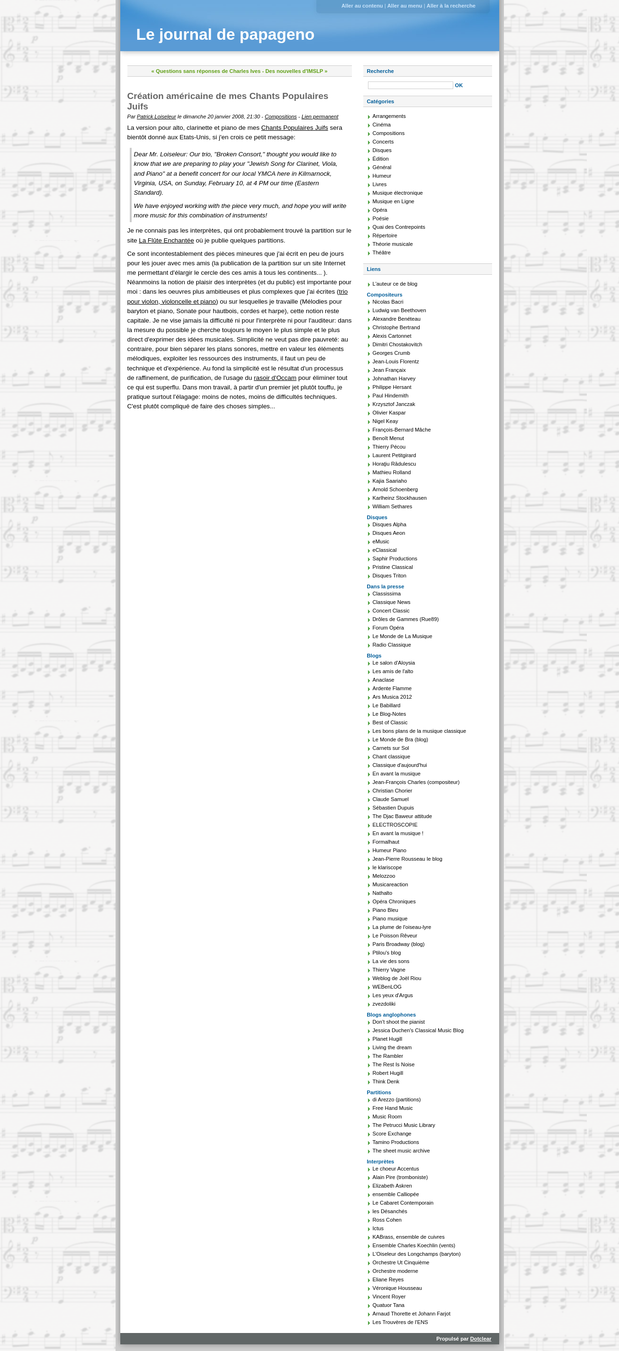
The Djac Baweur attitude (402, 816)
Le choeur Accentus (396, 1168)
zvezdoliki (384, 1004)
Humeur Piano (390, 850)
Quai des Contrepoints (399, 227)
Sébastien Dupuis (393, 808)
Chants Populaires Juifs (294, 127)
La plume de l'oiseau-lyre (402, 927)
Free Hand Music (393, 1108)
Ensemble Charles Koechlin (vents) (414, 1245)
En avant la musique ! (398, 833)
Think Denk (386, 1081)
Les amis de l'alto (393, 671)
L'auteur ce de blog (395, 284)
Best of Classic (390, 722)
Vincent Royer (389, 1296)
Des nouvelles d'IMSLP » (296, 71)
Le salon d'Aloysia (394, 663)
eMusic (381, 541)
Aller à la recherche (451, 6)
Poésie (381, 218)
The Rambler (388, 1056)
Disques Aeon (389, 533)
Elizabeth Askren (392, 1186)
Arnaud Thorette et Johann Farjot (412, 1313)
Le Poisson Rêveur (395, 935)
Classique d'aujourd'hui (400, 765)
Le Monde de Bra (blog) (401, 739)
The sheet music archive (401, 1150)
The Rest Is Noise (394, 1064)
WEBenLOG (387, 987)
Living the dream (392, 1047)
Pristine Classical (393, 567)
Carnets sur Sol (391, 748)
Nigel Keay (385, 421)
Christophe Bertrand (396, 327)
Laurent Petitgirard (394, 455)
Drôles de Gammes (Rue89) (406, 619)
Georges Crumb (392, 353)
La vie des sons (391, 961)
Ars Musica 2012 (392, 697)
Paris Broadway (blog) (399, 944)
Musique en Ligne (393, 201)
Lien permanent (320, 116)
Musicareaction (390, 884)
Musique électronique (398, 193)
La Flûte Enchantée (166, 240)
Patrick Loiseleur (156, 116)
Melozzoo (384, 876)
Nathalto (383, 893)
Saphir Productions (395, 558)
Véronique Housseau (397, 1288)
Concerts (383, 141)
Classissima (387, 593)
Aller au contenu (362, 6)
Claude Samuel (391, 799)
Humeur (382, 176)
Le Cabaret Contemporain (403, 1203)
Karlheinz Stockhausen (400, 498)
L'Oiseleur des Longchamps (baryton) (417, 1254)
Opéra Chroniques (394, 901)
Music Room (387, 1116)
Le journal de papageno (225, 34)
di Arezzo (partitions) (397, 1099)
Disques (382, 150)
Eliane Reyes (388, 1279)
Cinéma (382, 124)
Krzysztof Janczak (394, 404)
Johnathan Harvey (394, 378)
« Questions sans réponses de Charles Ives (206, 71)
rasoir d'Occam (275, 377)
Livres (380, 184)
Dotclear (481, 1339)
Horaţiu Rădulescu (394, 464)
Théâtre (382, 252)
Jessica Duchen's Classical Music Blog (418, 1030)
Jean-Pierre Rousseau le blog (407, 859)
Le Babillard (387, 705)
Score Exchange (392, 1133)
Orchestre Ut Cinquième (401, 1262)
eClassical (385, 550)
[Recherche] (410, 85)
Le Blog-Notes (389, 714)
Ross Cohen (387, 1220)
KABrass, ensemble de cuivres (409, 1237)
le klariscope (387, 867)
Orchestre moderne (395, 1271)
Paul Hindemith (391, 395)
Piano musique (390, 918)
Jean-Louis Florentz (396, 361)
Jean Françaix (389, 370)
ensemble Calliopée (396, 1194)
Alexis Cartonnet (392, 336)
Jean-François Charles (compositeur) (416, 782)
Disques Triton (390, 575)
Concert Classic (391, 610)
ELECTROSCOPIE (395, 825)
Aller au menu (404, 6)
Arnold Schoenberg (395, 489)
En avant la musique (397, 773)
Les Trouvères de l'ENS (400, 1322)
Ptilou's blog (387, 952)
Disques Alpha (390, 524)
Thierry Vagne (389, 970)
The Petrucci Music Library (404, 1125)
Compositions (281, 116)
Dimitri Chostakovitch (397, 344)
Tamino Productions (396, 1142)
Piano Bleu (385, 910)
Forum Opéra (388, 627)
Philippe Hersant (392, 387)
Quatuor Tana (389, 1305)
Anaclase (384, 680)
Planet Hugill (388, 1039)
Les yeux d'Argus (393, 995)
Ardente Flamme (392, 688)
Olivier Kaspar (389, 412)
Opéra (380, 210)
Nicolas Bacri (388, 302)
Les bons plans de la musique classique (419, 731)
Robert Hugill (388, 1073)
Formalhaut (386, 842)
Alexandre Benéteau (397, 319)
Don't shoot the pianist (399, 1022)
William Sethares (393, 506)
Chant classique (392, 756)
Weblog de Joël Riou (397, 978)
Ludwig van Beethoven (399, 310)
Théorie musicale (393, 244)
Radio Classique (392, 645)
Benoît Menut (388, 438)
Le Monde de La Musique (402, 636)
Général (382, 167)
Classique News (392, 602)
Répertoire (385, 235)
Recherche (380, 71)
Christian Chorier (393, 790)
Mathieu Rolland (392, 472)
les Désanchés (390, 1211)
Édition (381, 159)
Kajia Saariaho (390, 481)
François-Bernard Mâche (402, 429)
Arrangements (389, 116)
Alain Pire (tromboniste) (400, 1177)
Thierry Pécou (389, 447)
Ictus (378, 1228)
